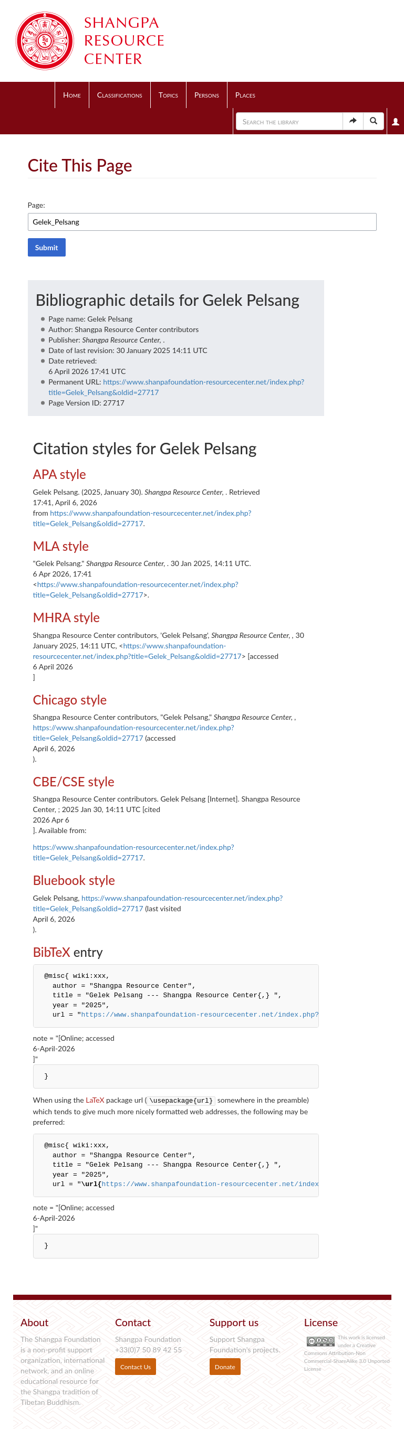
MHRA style (66, 617)
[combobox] (202, 222)
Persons (206, 94)
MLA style (61, 545)
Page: (36, 204)
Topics (168, 94)
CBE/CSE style (74, 781)
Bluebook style (74, 880)
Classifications (119, 94)
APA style (59, 474)
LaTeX (95, 1099)
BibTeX (51, 951)
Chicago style (70, 699)
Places (245, 94)
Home (72, 94)
